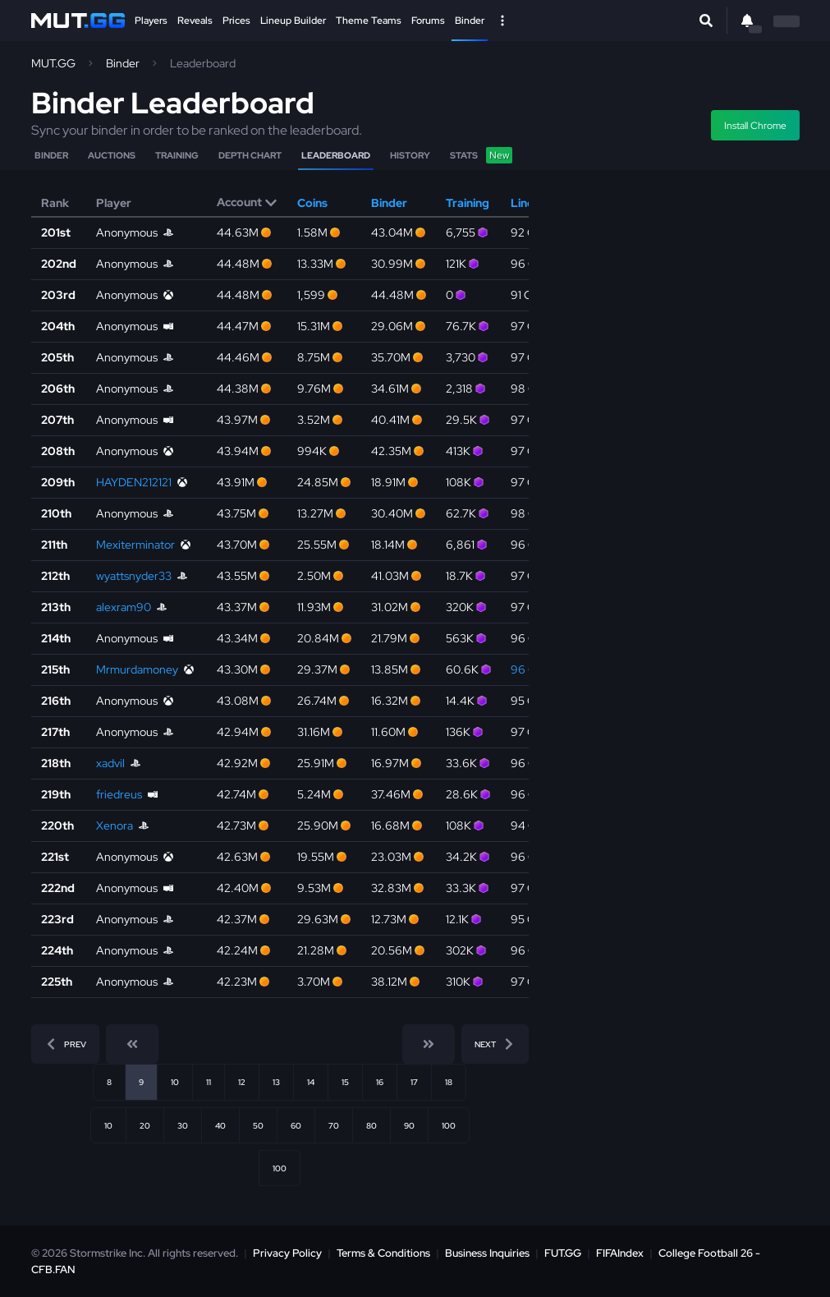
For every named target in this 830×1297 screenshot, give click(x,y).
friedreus (119, 794)
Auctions (111, 155)
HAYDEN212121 (134, 482)
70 (333, 1125)
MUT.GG (53, 63)
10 (175, 1082)
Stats (481, 155)
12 (241, 1082)
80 (371, 1125)
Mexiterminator (135, 544)
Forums (428, 20)
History (410, 155)
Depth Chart (250, 155)
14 (310, 1082)
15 (345, 1082)
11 (208, 1082)
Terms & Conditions (383, 1253)
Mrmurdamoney (137, 669)
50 (258, 1125)
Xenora (114, 825)
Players (151, 20)
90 (409, 1125)
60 (296, 1125)
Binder (469, 20)
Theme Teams (368, 20)
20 (145, 1125)
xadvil (110, 763)
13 (276, 1082)
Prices (236, 20)
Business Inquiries (487, 1253)
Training (177, 155)
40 (220, 1125)
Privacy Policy (287, 1253)
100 (449, 1125)
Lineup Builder (293, 20)
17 (414, 1082)
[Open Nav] (502, 20)
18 (448, 1082)
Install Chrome (755, 125)
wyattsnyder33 (134, 575)
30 (182, 1125)
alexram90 (123, 607)
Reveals (195, 20)
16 (379, 1082)
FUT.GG (562, 1253)
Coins (312, 202)
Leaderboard (335, 155)
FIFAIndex (620, 1253)
